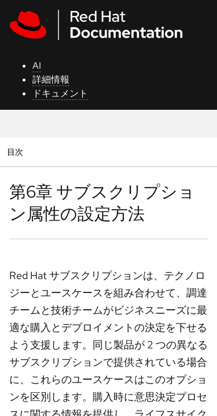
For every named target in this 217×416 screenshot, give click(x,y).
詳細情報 (50, 79)
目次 (16, 151)
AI (36, 66)
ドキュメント (60, 93)
